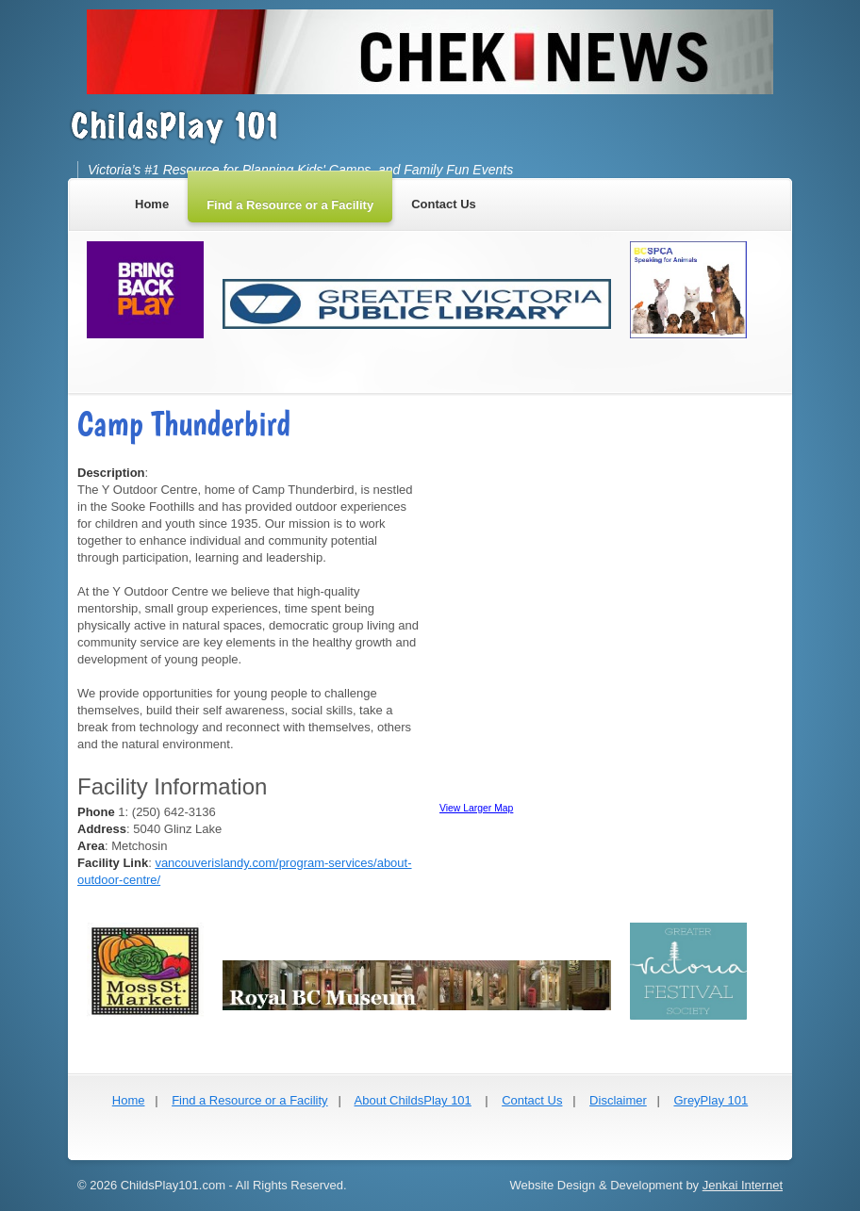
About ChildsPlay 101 (413, 1100)
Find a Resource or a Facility (249, 1100)
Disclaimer (618, 1100)
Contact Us (532, 1100)
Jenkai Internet (743, 1185)
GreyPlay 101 (710, 1100)
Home (128, 1100)
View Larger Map (476, 808)
